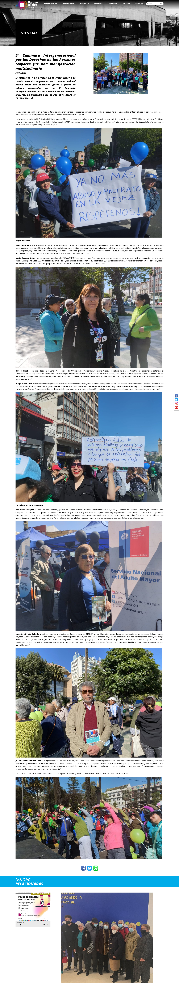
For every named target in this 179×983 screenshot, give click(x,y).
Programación (69, 4)
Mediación (84, 4)
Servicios (126, 4)
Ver (70, 941)
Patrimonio (99, 4)
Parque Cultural (51, 4)
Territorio (113, 4)
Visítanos (139, 4)
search (161, 4)
